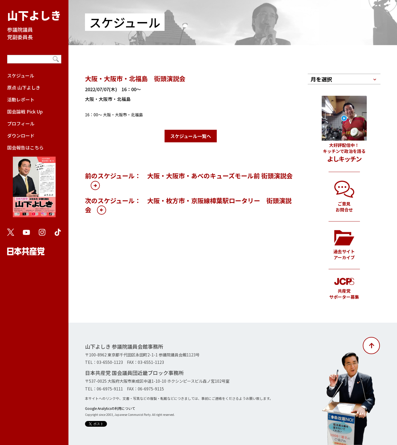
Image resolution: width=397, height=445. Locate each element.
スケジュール (20, 75)
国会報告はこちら (34, 183)
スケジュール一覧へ (190, 136)
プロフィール (21, 123)
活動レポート (21, 99)
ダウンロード (21, 135)
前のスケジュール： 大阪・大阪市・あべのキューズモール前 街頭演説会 (189, 175)
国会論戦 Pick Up (25, 111)
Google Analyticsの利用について (110, 408)
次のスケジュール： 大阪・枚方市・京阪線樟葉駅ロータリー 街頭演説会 (188, 205)
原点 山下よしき (23, 87)
